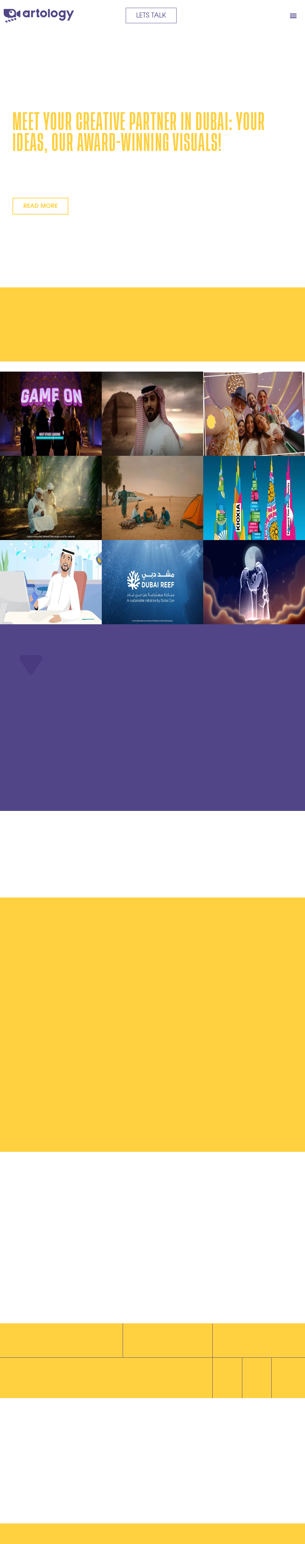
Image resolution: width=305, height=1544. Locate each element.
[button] (293, 15)
